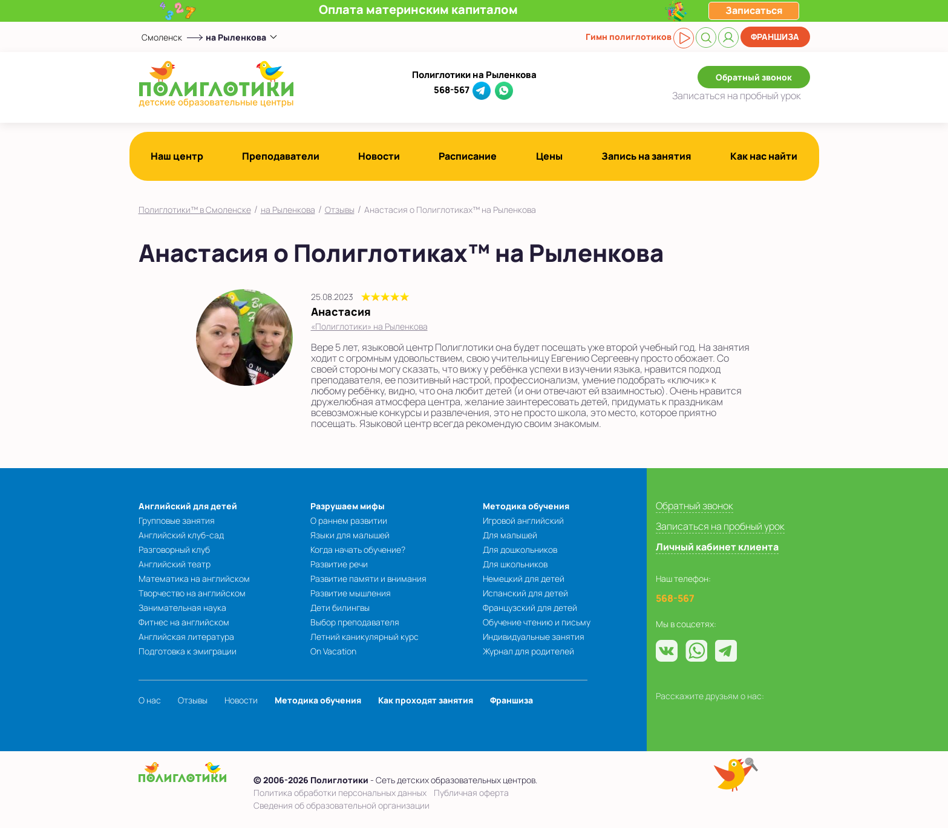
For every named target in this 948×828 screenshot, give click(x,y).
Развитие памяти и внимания (368, 578)
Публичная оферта (471, 792)
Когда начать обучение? (357, 549)
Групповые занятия (177, 520)
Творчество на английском (192, 593)
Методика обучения (526, 506)
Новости (379, 156)
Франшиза (775, 36)
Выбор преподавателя (354, 622)
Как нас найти (763, 156)
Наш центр (177, 156)
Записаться (736, 95)
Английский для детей (188, 506)
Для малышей (510, 535)
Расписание (468, 156)
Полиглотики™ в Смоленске (195, 209)
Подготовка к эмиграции (188, 651)
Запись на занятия (646, 156)
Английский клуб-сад (181, 535)
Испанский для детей (525, 593)
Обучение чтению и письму (536, 622)
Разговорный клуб (174, 549)
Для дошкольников (520, 549)
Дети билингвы (340, 607)
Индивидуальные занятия (533, 636)
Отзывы (340, 209)
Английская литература (186, 636)
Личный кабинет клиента (717, 546)
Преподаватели (280, 156)
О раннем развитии (348, 520)
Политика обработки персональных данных (340, 792)
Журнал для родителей (528, 651)
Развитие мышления (350, 593)
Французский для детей (530, 607)
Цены (549, 156)
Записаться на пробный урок (720, 526)
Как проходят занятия (425, 700)
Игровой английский (523, 520)
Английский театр (175, 564)
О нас (150, 700)
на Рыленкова (288, 209)
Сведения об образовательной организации (341, 805)
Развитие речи (339, 564)
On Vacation (333, 651)
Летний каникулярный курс (364, 636)
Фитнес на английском (184, 622)
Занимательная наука (182, 607)
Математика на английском (194, 578)
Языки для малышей (350, 535)
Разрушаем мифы (347, 506)
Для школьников (515, 564)
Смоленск (162, 37)
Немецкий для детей (523, 578)
